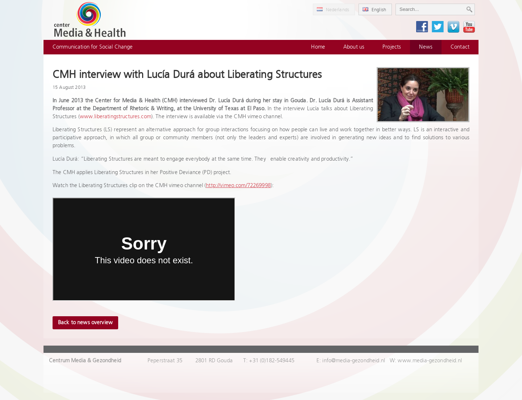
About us (353, 47)
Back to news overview (85, 322)
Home (318, 47)
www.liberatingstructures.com (115, 116)
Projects (391, 47)
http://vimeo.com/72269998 (238, 185)
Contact (460, 47)
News (425, 47)
